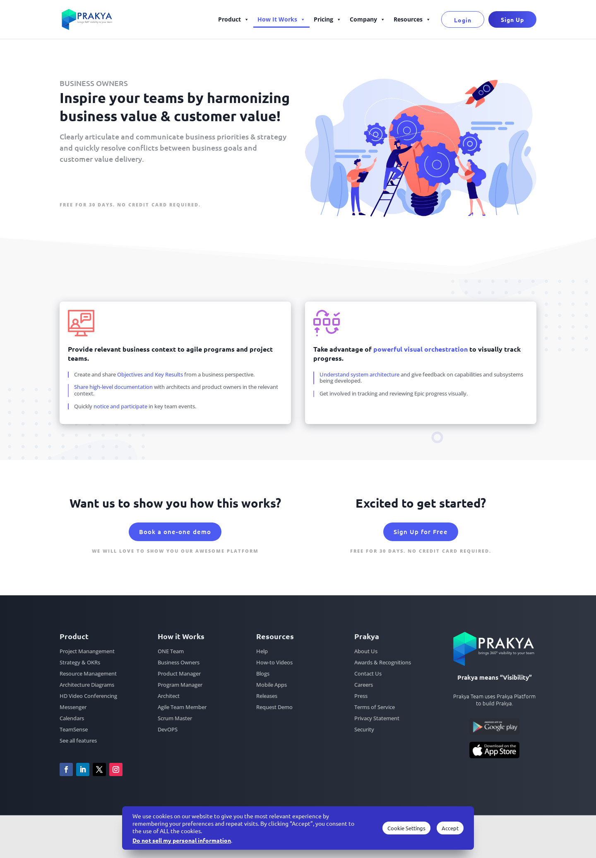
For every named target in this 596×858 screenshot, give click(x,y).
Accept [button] (450, 828)
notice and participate (120, 406)
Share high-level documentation (113, 387)
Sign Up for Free (97, 185)
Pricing (327, 19)
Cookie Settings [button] (406, 828)
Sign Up (512, 19)
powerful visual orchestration (420, 349)
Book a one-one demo (175, 531)
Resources (412, 19)
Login (462, 20)
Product (233, 19)
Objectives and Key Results (150, 374)
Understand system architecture (360, 374)
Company (367, 19)
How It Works (281, 19)
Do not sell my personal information (181, 840)
